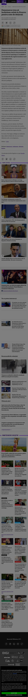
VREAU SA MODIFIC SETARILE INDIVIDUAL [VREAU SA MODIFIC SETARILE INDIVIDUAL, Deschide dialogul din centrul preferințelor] (14, 694)
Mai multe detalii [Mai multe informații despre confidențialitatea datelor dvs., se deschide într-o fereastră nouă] (15, 673)
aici (11, 678)
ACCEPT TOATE (14, 693)
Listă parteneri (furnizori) (4, 690)
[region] (14, 681)
